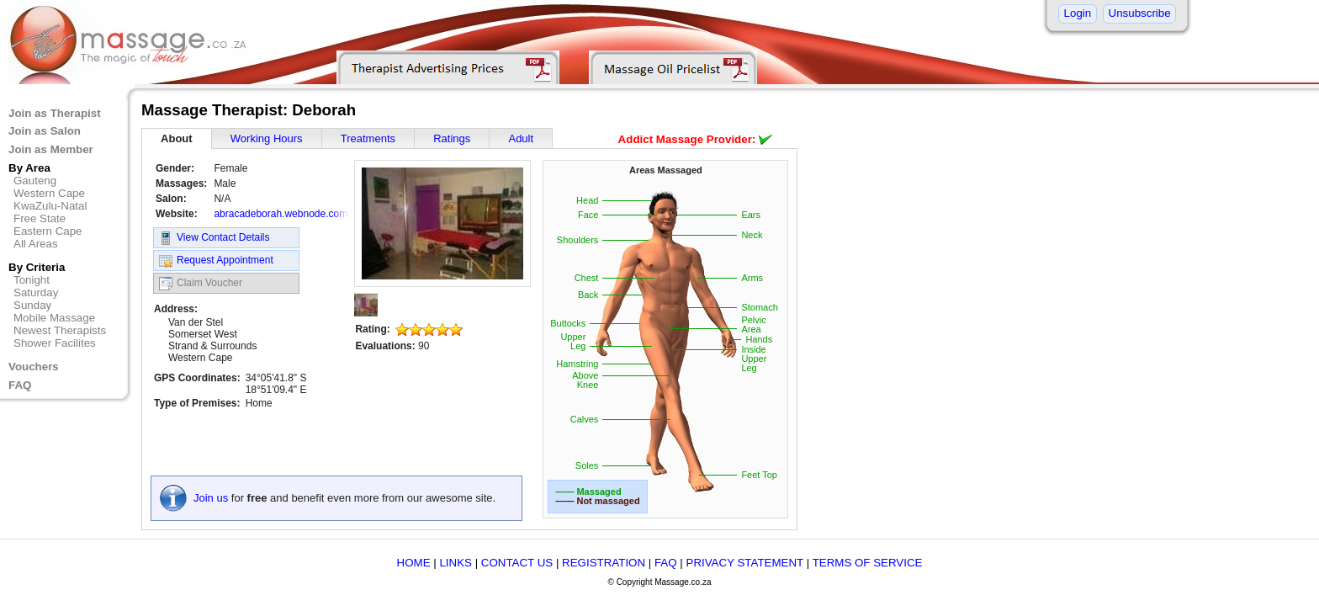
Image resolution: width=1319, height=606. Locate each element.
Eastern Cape (47, 231)
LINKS (455, 562)
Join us (210, 498)
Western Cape (49, 193)
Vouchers (33, 366)
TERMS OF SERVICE (868, 562)
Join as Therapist (54, 113)
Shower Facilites (54, 343)
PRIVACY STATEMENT (744, 562)
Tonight (31, 280)
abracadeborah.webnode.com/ (282, 214)
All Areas (35, 243)
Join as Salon (44, 131)
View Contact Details (214, 238)
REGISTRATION (603, 562)
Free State (39, 218)
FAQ (19, 385)
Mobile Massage (54, 317)
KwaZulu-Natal (50, 205)
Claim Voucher (200, 283)
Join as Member (50, 149)
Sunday (32, 305)
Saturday (35, 292)
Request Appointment (216, 261)
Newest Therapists (59, 330)
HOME (414, 562)
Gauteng (34, 180)
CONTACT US (517, 562)
